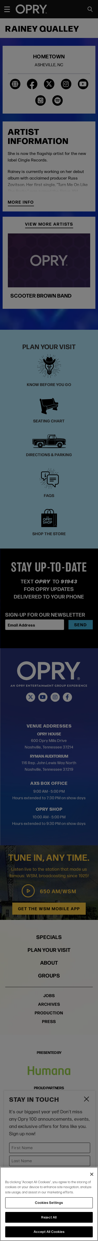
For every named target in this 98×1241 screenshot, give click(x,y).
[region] (49, 1204)
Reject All (49, 1217)
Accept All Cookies (49, 1231)
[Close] (91, 1174)
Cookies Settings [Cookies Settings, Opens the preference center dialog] (49, 1202)
